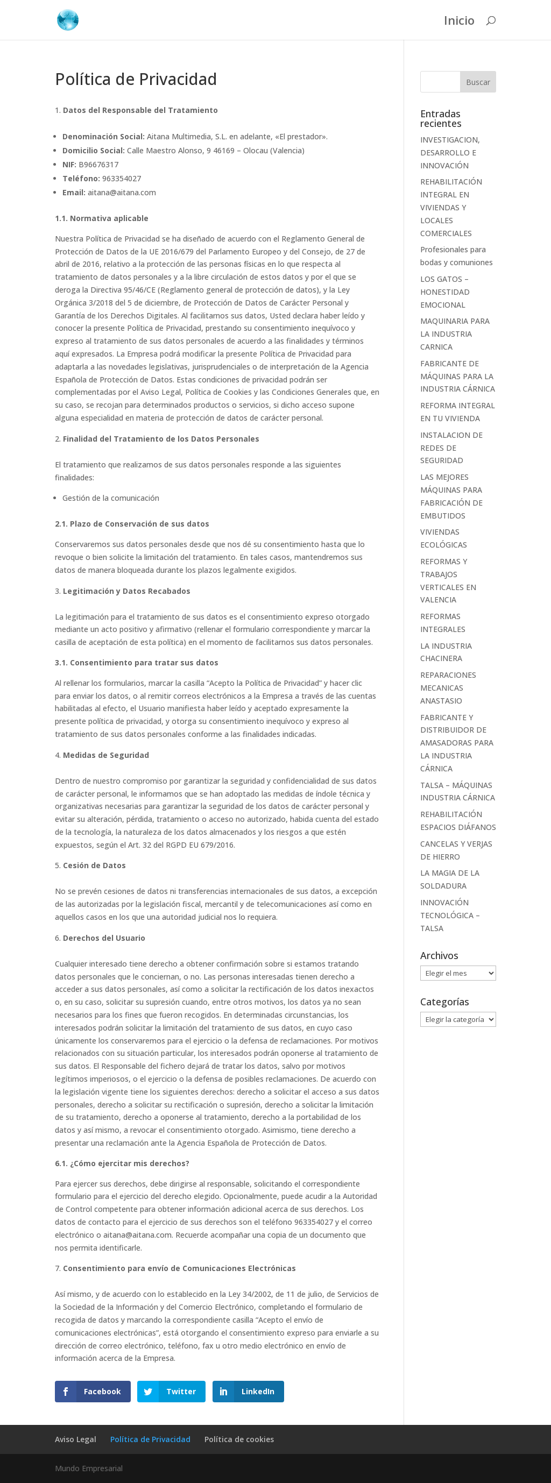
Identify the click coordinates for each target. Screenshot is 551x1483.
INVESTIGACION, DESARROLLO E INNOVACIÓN (450, 152)
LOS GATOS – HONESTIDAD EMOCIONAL (445, 292)
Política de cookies (239, 1439)
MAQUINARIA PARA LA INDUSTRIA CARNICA (455, 334)
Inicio (459, 22)
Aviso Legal (75, 1439)
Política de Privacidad (150, 1439)
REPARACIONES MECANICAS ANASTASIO (448, 688)
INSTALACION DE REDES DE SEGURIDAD (451, 448)
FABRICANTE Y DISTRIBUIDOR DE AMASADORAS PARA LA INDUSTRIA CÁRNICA (456, 743)
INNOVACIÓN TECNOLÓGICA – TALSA (450, 915)
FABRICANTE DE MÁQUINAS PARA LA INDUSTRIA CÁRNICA (457, 376)
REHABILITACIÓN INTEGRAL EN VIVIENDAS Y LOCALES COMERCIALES (451, 207)
